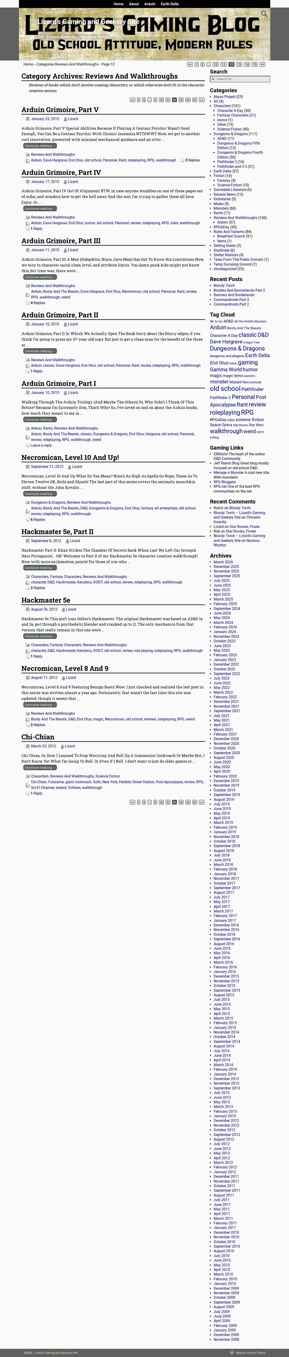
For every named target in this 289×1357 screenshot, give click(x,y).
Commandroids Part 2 (231, 304)
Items (221, 241)
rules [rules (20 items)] (231, 420)
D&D (83, 508)
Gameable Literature (230, 189)
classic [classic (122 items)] (248, 334)
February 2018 (225, 869)
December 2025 (226, 566)
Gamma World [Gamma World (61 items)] (226, 369)
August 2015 (224, 995)
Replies (192, 160)
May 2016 (222, 953)
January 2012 (225, 1172)
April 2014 (222, 1060)
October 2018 (224, 841)
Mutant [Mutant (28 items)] (235, 382)
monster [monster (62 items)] (219, 382)
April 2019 (222, 818)
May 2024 (222, 618)
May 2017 (222, 902)
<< (190, 64)
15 (255, 64)
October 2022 (224, 669)
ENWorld (221, 454)
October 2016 (224, 934)
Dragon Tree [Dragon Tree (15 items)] (252, 342)
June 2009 (222, 1316)
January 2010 (225, 1283)
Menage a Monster (229, 472)
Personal (110, 160)
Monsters (221, 208)
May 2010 (222, 1265)
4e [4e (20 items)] (212, 321)
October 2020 (224, 748)
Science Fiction (107, 776)
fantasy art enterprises (159, 508)
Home (119, 4)
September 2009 (227, 1302)
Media (219, 204)
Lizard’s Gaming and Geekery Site (88, 22)
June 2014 (222, 1055)
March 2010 (223, 1274)
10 (215, 64)
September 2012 (227, 1135)
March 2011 (223, 1218)
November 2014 (226, 1032)
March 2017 (223, 911)
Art (216, 101)
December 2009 (226, 1288)
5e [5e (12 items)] (216, 321)
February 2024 (225, 627)
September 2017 (227, 888)
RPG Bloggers (225, 482)
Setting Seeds (225, 245)
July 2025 (222, 580)
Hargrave (152, 434)
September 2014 (227, 1041)
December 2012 (226, 1120)
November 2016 (226, 930)
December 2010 (226, 1232)
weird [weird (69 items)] (250, 431)
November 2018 (226, 837)
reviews (150, 719)
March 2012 (223, 1162)
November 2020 (226, 743)
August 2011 (224, 1195)
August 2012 (224, 1139)
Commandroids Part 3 (231, 300)
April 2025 (222, 594)
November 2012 (226, 1125)
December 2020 (226, 739)
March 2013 (223, 1106)
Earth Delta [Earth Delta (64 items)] (257, 355)
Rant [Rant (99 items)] (242, 404)
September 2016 (227, 939)
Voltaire (74, 787)
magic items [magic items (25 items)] (233, 376)
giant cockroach (78, 782)
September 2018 (227, 846)
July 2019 (222, 804)
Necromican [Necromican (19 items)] (252, 382)
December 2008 (226, 1335)
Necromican (131, 291)
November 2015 (226, 981)
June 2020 (222, 762)
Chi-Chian (37, 736)
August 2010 (224, 1251)
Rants (48, 428)
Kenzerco (84, 582)
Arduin (149, 4)
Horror (222, 120)
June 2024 (222, 613)
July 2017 (222, 897)
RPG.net (220, 486)
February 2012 (225, 1167)
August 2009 (224, 1307)
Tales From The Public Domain (238, 259)
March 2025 (223, 599)
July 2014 (222, 1051)
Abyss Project (225, 97)
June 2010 (222, 1260)
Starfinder (221, 250)
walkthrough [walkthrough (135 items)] (226, 431)
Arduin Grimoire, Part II (59, 314)
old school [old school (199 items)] (225, 389)
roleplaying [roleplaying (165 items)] (225, 412)
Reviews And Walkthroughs (53, 154)
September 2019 (227, 795)
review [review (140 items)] (257, 404)
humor (90, 223)
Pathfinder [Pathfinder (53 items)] (252, 389)
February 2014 (225, 1069)
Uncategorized (225, 269)
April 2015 (222, 1014)
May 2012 (222, 1153)
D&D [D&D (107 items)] (263, 335)
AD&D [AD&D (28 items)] (228, 321)
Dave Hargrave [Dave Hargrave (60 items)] (226, 342)
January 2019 (225, 832)
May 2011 (222, 1209)
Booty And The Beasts (61, 291)
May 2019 (222, 813)
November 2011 (226, 1181)
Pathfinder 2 (227, 162)
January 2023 (225, 660)
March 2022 (223, 692)
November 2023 (226, 636)
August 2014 (224, 1046)
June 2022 (222, 683)
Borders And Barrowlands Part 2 (239, 290)
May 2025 (222, 590)
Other (221, 124)
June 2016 (222, 948)
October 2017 (224, 883)
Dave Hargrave (55, 160)
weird (65, 297)
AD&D (222, 138)
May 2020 (222, 767)
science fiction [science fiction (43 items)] (250, 419)
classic (48, 365)
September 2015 (227, 990)
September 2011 (227, 1190)
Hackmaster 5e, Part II (57, 531)
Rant (122, 160)
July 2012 (222, 1144)
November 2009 (226, 1293)
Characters (39, 576)
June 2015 (222, 1004)
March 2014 (223, 1065)
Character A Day (230, 110)
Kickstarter (222, 199)
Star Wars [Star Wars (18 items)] (256, 425)
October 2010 (224, 1242)
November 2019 (226, 785)
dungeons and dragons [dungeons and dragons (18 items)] (227, 356)
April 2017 (222, 906)
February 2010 (225, 1279)
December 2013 (226, 1079)
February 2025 (225, 604)
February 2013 (225, 1111)
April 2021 (222, 725)
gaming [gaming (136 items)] (248, 362)
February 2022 (225, 697)
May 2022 (222, 687)
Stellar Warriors (226, 255)
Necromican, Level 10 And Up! (70, 457)
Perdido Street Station (136, 782)
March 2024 (223, 622)
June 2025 (222, 585)
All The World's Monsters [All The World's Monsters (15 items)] (250, 321)
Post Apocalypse (169, 782)
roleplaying (137, 160)
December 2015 (226, 976)
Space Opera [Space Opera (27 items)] (221, 424)
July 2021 (222, 716)
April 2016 (222, 958)
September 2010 (227, 1246)
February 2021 (225, 734)
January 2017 (225, 920)
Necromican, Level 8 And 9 (65, 668)
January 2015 (225, 1027)
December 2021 (226, 701)
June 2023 (222, 646)
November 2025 (226, 571)
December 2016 (226, 925)
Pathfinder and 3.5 (232, 166)
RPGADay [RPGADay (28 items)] (218, 419)
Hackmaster (65, 582)
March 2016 (223, 962)
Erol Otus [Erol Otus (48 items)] (219, 363)
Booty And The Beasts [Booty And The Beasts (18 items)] (244, 328)
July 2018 (222, 855)
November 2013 (226, 1083)
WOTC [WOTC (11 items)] (260, 432)
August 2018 (224, 850)
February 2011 (225, 1223)
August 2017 (224, 892)
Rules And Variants (229, 231)
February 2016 (225, 967)
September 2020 (227, 753)
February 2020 (225, 776)
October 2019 (224, 790)
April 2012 (222, 1158)
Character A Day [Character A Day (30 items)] (224, 335)
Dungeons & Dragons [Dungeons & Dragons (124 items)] (237, 348)
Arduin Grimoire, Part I (58, 383)
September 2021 (227, 711)
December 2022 (226, 664)
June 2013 (222, 1097)
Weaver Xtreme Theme (250, 1352)
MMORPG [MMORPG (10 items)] (249, 376)
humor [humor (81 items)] (250, 369)
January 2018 (225, 874)
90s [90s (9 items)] (220, 321)
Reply (36, 229)
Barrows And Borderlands (234, 295)
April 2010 (222, 1269)
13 (239, 64)
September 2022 (227, 674)
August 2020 (224, 757)
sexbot (61, 787)
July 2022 (222, 678)
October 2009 (224, 1297)
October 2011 (224, 1186)
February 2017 (225, 916)
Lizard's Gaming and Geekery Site (56, 1352)
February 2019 (225, 827)
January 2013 (225, 1116)
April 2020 (222, 771)
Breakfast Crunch (231, 236)
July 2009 (222, 1312)
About (134, 4)
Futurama (56, 782)
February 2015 (225, 1023)
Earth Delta (170, 4)
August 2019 (224, 799)
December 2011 (226, 1176)
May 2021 (222, 720)
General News (225, 194)
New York (109, 782)
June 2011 (222, 1204)
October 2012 (224, 1130)
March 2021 (223, 729)
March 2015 (223, 1018)
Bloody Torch (224, 285)
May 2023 (222, 650)
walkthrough (166, 160)
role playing (143, 650)
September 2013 (227, 1088)
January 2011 (225, 1227)
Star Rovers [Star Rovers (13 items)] (240, 425)
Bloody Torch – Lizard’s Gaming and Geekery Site (239, 515)
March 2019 (223, 822)
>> (262, 64)
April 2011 (222, 1214)
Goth (97, 782)
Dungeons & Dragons (110, 434)
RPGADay (221, 227)
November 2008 (226, 1339)
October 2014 (224, 1037)
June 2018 (222, 860)
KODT (98, 582)
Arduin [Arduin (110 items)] (218, 327)
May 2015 (222, 1009)
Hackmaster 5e (45, 599)
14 (247, 64)
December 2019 (226, 781)
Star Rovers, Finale (245, 526)
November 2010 (226, 1237)
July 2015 (222, 999)
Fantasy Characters (65, 576)
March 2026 (223, 562)
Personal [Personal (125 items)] (243, 396)
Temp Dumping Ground (232, 264)
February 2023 (225, 655)
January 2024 (225, 632)
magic (98, 719)
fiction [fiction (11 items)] (233, 363)
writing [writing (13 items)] (214, 437)
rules (174, 223)
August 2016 (224, 944)
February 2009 (225, 1325)
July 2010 (222, 1256)
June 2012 (222, 1148)
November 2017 (226, 878)
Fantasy (223, 180)
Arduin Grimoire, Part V (60, 109)
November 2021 (226, 706)
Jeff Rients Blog (226, 463)
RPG (150, 160)
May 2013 (222, 1102)
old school (93, 160)
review (136, 223)
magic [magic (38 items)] (216, 375)
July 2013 (222, 1093)
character (38, 582)
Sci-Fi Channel (42, 787)
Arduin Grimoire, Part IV (61, 172)
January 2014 (225, 1074)
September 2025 (227, 576)
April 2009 (222, 1321)
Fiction (219, 176)
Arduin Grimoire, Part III (61, 240)
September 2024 (227, 608)
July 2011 (222, 1200)
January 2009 (225, 1330)
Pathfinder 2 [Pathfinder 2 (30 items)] (220, 397)
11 (223, 64)
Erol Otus (76, 160)
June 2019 (222, 808)
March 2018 (223, 864)
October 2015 (224, 985)
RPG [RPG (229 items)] (247, 412)
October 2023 (224, 641)
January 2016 (225, 972)
